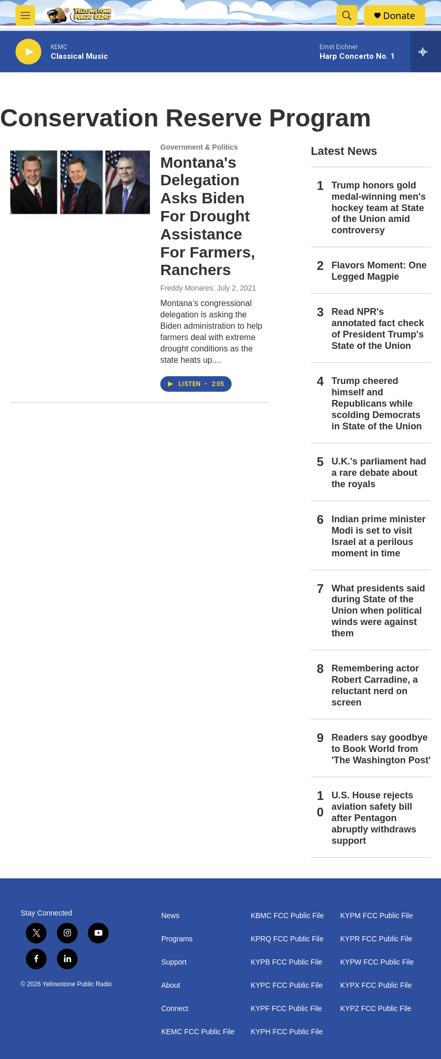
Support (174, 962)
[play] (28, 52)
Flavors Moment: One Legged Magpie (379, 271)
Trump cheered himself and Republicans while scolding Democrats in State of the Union (376, 403)
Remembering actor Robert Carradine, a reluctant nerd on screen (375, 685)
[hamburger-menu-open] (25, 15)
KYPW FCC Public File (377, 962)
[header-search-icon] (347, 15)
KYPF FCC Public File (286, 1009)
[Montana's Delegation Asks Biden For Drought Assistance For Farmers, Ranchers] (80, 182)
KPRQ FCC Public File (287, 939)
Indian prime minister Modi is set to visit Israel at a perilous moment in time (378, 536)
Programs (177, 939)
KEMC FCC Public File (198, 1032)
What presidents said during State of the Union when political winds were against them (378, 611)
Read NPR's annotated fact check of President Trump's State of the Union (377, 329)
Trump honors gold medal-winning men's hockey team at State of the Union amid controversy (378, 208)
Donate (399, 15)
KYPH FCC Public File (287, 1032)
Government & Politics (199, 147)
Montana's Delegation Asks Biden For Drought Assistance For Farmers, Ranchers (207, 216)
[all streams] (425, 51)
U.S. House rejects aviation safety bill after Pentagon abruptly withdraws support (373, 818)
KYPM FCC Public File (376, 916)
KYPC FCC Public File (287, 985)
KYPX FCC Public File (376, 985)
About (170, 985)
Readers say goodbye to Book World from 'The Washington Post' (381, 748)
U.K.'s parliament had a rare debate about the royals (378, 472)
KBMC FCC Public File (287, 916)
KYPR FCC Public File (376, 939)
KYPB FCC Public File (286, 962)
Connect (174, 1009)
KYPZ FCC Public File (376, 1009)
